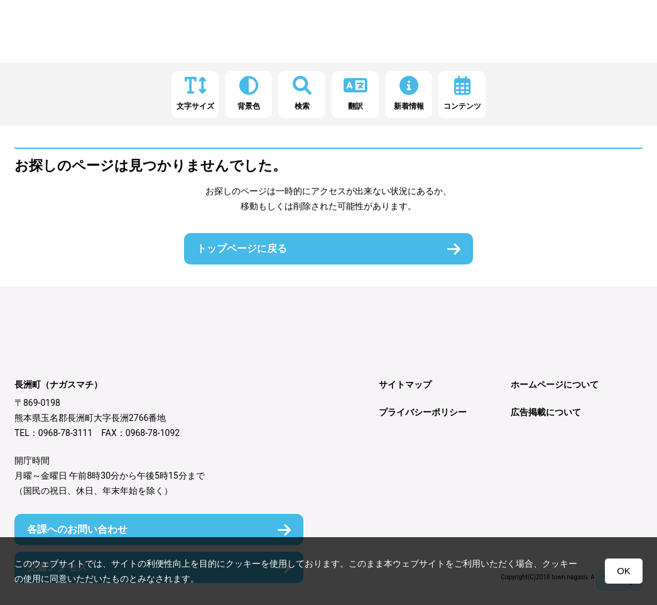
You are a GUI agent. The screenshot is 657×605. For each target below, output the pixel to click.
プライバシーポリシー (423, 412)
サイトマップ (405, 384)
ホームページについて (555, 384)
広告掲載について (546, 412)
